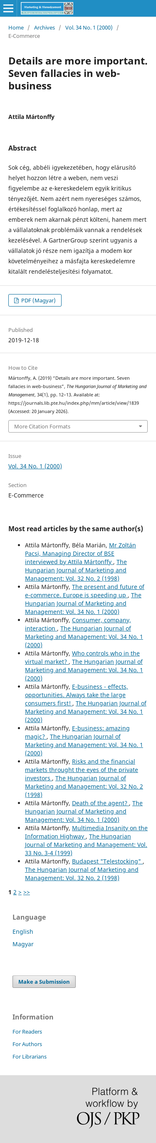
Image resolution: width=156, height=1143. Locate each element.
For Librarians (29, 1056)
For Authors (27, 1044)
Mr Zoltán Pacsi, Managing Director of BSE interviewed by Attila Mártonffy (80, 553)
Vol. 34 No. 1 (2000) (89, 27)
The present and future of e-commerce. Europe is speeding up (84, 591)
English (22, 931)
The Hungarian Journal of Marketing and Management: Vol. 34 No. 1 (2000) (83, 603)
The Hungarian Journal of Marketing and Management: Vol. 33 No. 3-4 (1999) (86, 844)
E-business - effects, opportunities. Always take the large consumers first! (76, 695)
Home (16, 27)
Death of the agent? (100, 803)
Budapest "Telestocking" (107, 861)
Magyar (23, 944)
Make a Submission (44, 981)
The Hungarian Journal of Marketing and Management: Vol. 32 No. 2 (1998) (76, 570)
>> (26, 892)
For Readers (27, 1031)
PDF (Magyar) (38, 300)
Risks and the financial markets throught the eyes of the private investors (81, 769)
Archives (44, 27)
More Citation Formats (42, 426)
